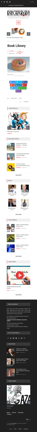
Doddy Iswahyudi (12, 194)
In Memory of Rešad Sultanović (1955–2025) (19, 5)
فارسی (10, 428)
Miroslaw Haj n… (12, 208)
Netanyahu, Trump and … (13, 131)
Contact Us (26, 428)
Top (27, 419)
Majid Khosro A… (25, 208)
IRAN (20, 98)
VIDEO (8, 290)
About (15, 428)
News (8, 412)
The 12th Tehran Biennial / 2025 (15, 37)
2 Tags (19, 53)
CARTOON (26, 101)
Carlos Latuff (10, 406)
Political (9, 414)
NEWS (17, 352)
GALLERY (18, 228)
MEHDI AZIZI (14, 98)
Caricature (20, 412)
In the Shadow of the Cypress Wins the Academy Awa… (23, 371)
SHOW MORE (18, 175)
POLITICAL (9, 408)
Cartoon (12, 51)
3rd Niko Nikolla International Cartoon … (14, 287)
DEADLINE (18, 147)
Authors (20, 428)
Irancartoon (20, 52)
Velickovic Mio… (25, 194)
